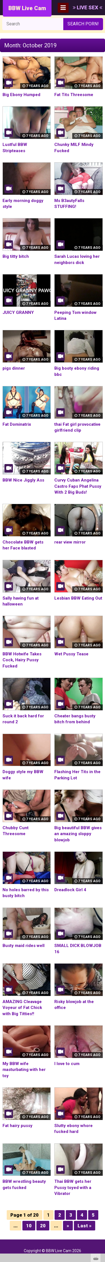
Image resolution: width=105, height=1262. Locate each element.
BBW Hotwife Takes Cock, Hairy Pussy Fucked (22, 660)
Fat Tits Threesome (73, 94)
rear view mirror (70, 542)
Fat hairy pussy (17, 1125)
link (100, 1173)
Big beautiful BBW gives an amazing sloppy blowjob (78, 833)
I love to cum (67, 1063)
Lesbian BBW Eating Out (78, 598)
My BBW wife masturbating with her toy (24, 1069)
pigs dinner (14, 368)
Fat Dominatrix (17, 424)
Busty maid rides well (24, 945)
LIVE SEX (87, 7)
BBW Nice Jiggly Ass (23, 480)
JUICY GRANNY (18, 312)
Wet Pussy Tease (71, 653)
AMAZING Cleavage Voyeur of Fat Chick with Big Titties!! (22, 1007)
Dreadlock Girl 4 (70, 889)
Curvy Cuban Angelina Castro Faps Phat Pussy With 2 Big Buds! (77, 486)
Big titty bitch (16, 256)
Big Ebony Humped (21, 94)
